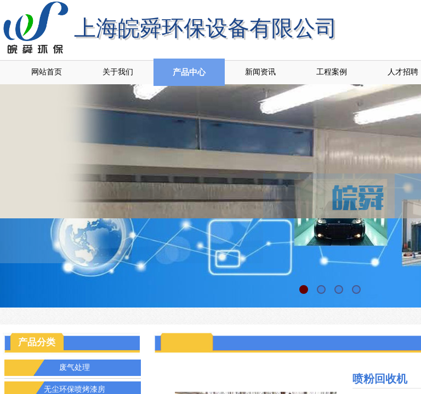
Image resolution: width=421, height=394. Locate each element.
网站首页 (46, 72)
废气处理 (74, 367)
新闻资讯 (260, 72)
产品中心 (189, 72)
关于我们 (118, 72)
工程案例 (331, 72)
